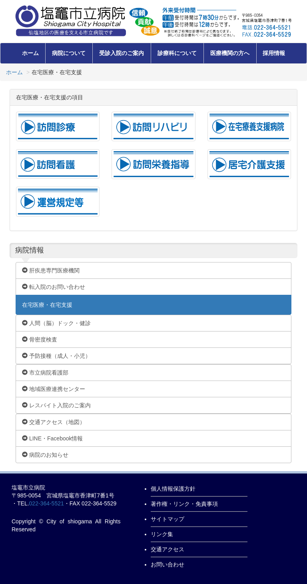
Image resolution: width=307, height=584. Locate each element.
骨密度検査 (39, 339)
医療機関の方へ (229, 53)
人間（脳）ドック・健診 (56, 323)
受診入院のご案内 (121, 53)
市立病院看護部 (45, 372)
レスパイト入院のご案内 (56, 405)
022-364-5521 (46, 503)
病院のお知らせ (45, 455)
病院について (69, 53)
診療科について (177, 53)
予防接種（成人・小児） (56, 356)
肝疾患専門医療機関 (51, 270)
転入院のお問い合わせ (53, 287)
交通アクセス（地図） (53, 422)
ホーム (30, 53)
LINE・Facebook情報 (52, 438)
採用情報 (274, 53)
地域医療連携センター (53, 389)
